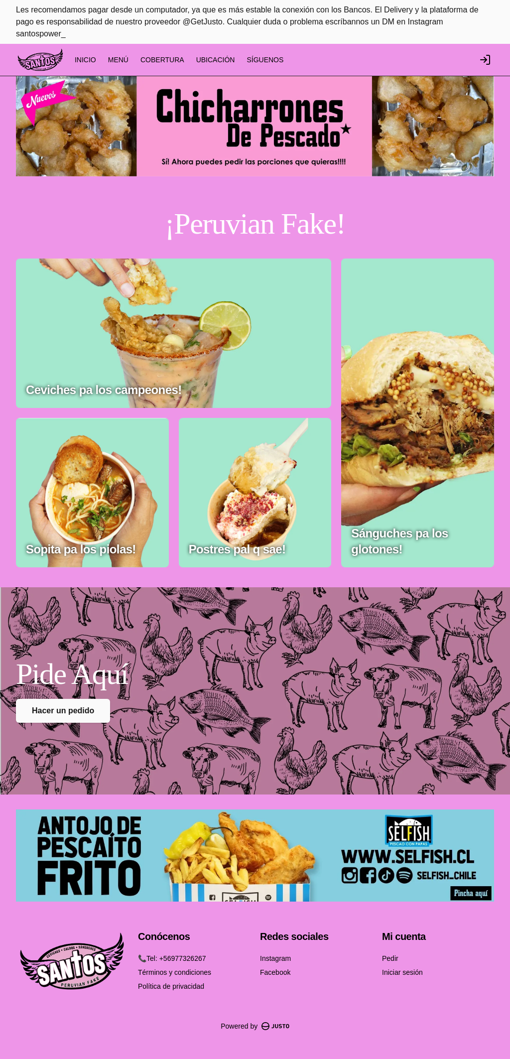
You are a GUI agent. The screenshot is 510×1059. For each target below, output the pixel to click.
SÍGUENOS (265, 60)
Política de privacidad (171, 986)
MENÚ (118, 60)
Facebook (275, 972)
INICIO (85, 60)
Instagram (275, 958)
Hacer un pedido (63, 710)
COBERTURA (162, 60)
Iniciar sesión (402, 972)
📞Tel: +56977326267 (172, 958)
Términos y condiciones (174, 972)
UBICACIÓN (215, 60)
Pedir (390, 958)
